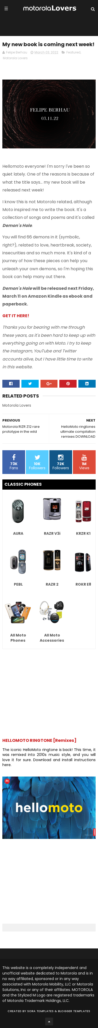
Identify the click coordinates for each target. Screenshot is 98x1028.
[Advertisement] (48, 690)
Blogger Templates (74, 1011)
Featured (73, 52)
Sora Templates (40, 1011)
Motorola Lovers (15, 58)
